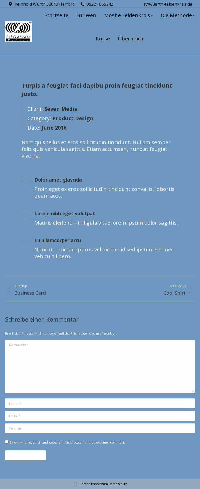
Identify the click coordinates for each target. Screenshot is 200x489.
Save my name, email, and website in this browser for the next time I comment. (67, 442)
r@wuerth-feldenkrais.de (168, 4)
